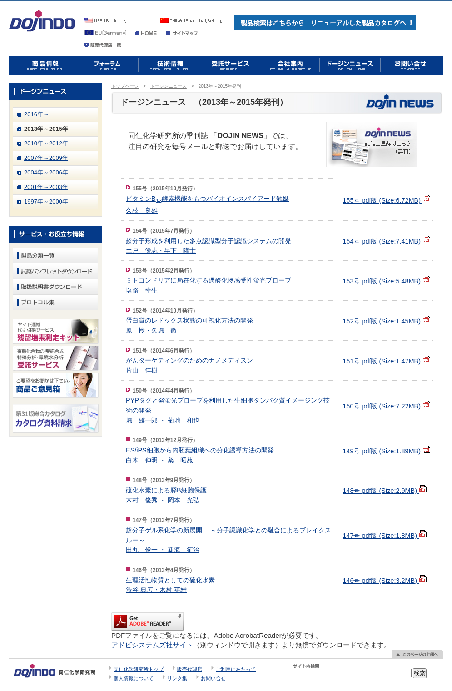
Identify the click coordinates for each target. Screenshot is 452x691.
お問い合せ (213, 678)
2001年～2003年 (46, 187)
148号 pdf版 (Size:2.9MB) (385, 490)
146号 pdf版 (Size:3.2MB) (385, 580)
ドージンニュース (168, 86)
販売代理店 (189, 669)
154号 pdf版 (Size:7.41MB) (387, 241)
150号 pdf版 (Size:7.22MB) (387, 406)
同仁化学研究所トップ (139, 669)
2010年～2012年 (46, 143)
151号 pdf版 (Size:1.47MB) (387, 361)
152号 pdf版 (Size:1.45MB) (387, 321)
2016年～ (36, 114)
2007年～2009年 (46, 157)
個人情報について (134, 678)
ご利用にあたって (236, 669)
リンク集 (177, 678)
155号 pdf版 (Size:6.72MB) (387, 200)
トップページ (125, 86)
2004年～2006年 (46, 172)
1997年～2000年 (46, 201)
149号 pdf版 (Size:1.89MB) (387, 451)
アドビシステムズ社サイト (152, 645)
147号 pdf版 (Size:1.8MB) (385, 535)
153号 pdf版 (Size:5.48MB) (387, 281)
